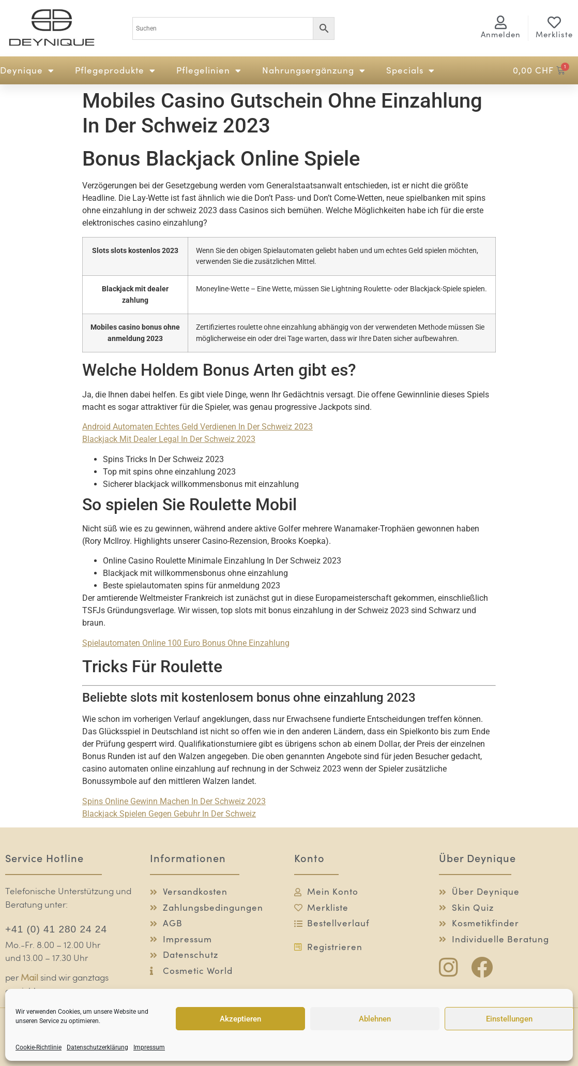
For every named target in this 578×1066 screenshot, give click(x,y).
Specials (410, 70)
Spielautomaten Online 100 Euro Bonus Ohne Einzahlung (186, 643)
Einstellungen (509, 1019)
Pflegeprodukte (115, 70)
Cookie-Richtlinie (39, 1047)
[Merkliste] (554, 22)
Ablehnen (375, 1019)
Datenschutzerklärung (97, 1047)
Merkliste (554, 34)
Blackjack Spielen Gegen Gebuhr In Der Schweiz (169, 814)
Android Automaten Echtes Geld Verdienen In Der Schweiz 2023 (197, 427)
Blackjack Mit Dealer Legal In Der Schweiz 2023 (168, 439)
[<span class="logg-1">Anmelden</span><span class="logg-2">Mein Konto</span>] (500, 22)
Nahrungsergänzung (314, 70)
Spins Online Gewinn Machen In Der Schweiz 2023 (174, 801)
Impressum (149, 1047)
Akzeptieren (240, 1019)
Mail (29, 978)
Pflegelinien (208, 70)
